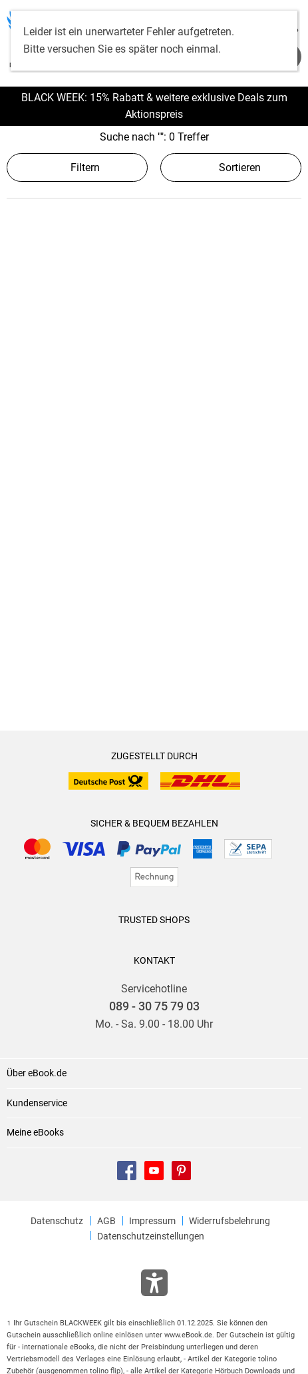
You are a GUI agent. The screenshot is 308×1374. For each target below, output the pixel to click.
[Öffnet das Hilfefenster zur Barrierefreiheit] (154, 1285)
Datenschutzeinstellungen (150, 1236)
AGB (106, 1220)
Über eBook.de (37, 1073)
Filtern (77, 167)
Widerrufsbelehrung (229, 1220)
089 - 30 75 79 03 (154, 1006)
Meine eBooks (35, 1132)
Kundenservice (37, 1103)
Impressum (152, 1220)
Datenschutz (57, 1220)
